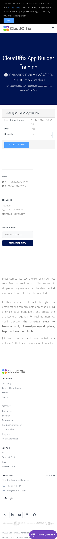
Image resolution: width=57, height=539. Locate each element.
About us (50, 475)
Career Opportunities (12, 388)
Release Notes (9, 466)
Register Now (17, 145)
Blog (4, 452)
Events (5, 392)
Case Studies (8, 429)
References (7, 420)
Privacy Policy (8, 537)
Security (6, 415)
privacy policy (14, 7)
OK (8, 20)
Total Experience (10, 438)
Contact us (7, 397)
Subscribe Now (17, 243)
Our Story (6, 383)
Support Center (9, 457)
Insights (6, 434)
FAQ (4, 461)
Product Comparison (12, 424)
